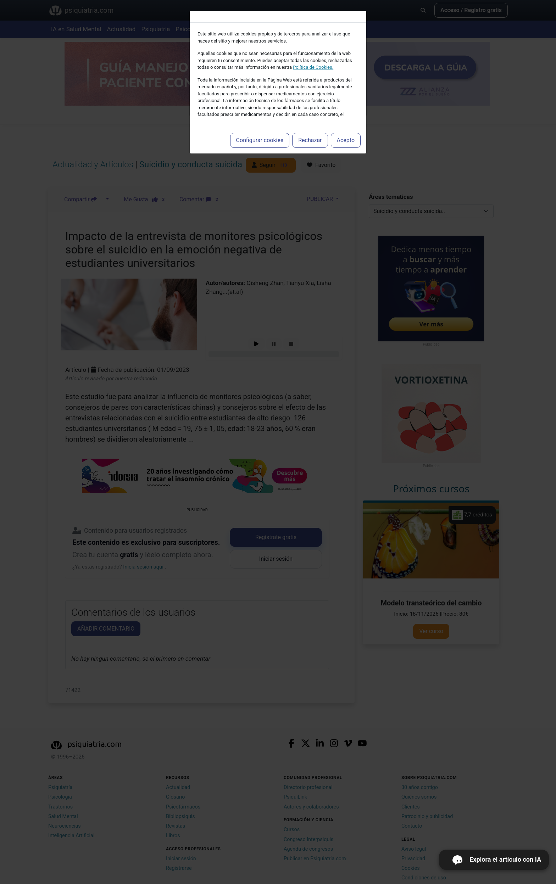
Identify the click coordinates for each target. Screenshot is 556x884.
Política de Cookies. (313, 67)
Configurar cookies (260, 140)
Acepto (346, 140)
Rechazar (310, 140)
